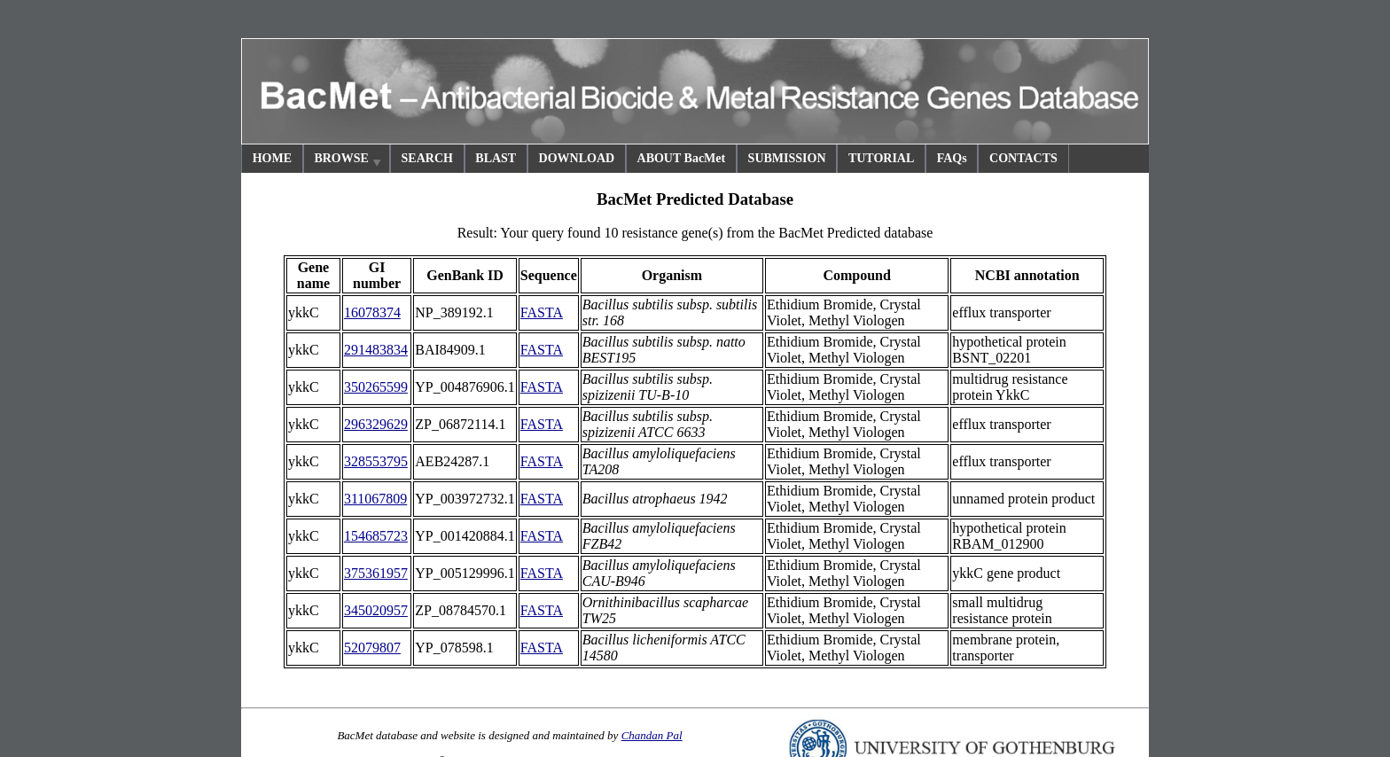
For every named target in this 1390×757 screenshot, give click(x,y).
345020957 (376, 610)
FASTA (541, 312)
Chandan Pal (652, 735)
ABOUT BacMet (681, 158)
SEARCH (427, 158)
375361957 (376, 573)
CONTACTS (1023, 158)
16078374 (372, 312)
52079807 (372, 647)
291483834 (376, 349)
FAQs (952, 158)
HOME (272, 158)
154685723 (376, 535)
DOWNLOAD (577, 158)
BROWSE (348, 161)
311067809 (375, 498)
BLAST (495, 158)
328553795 (376, 461)
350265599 (376, 386)
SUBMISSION (787, 158)
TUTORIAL (881, 158)
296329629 (376, 424)
